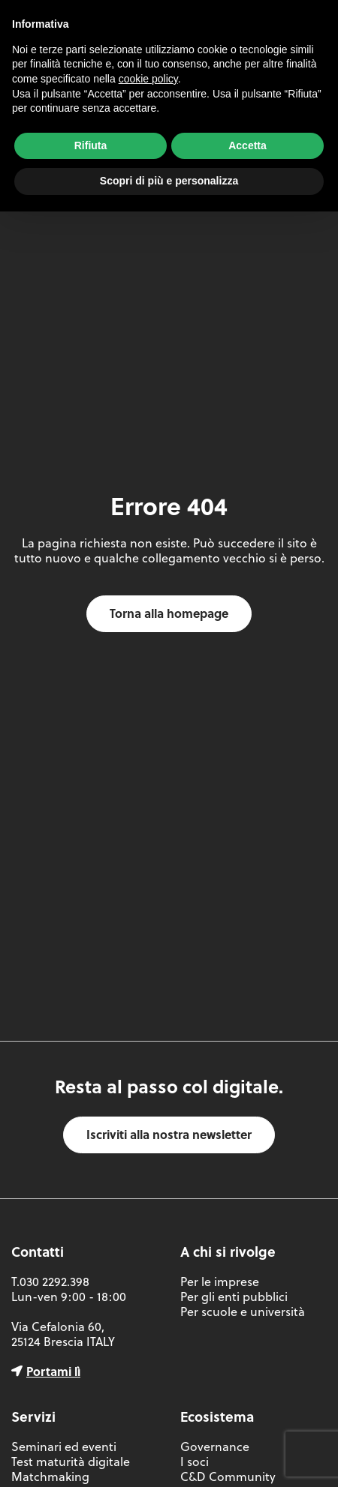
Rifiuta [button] (90, 145)
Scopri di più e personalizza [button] (169, 181)
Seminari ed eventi (63, 1446)
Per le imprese (219, 1281)
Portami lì (53, 1371)
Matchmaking (50, 1476)
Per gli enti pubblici (234, 1296)
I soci (194, 1461)
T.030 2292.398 (50, 1281)
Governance (214, 1446)
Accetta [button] (247, 145)
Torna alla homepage (169, 613)
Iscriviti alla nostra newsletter (169, 1134)
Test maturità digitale (70, 1461)
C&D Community (228, 1476)
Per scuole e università (242, 1311)
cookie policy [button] (148, 79)
